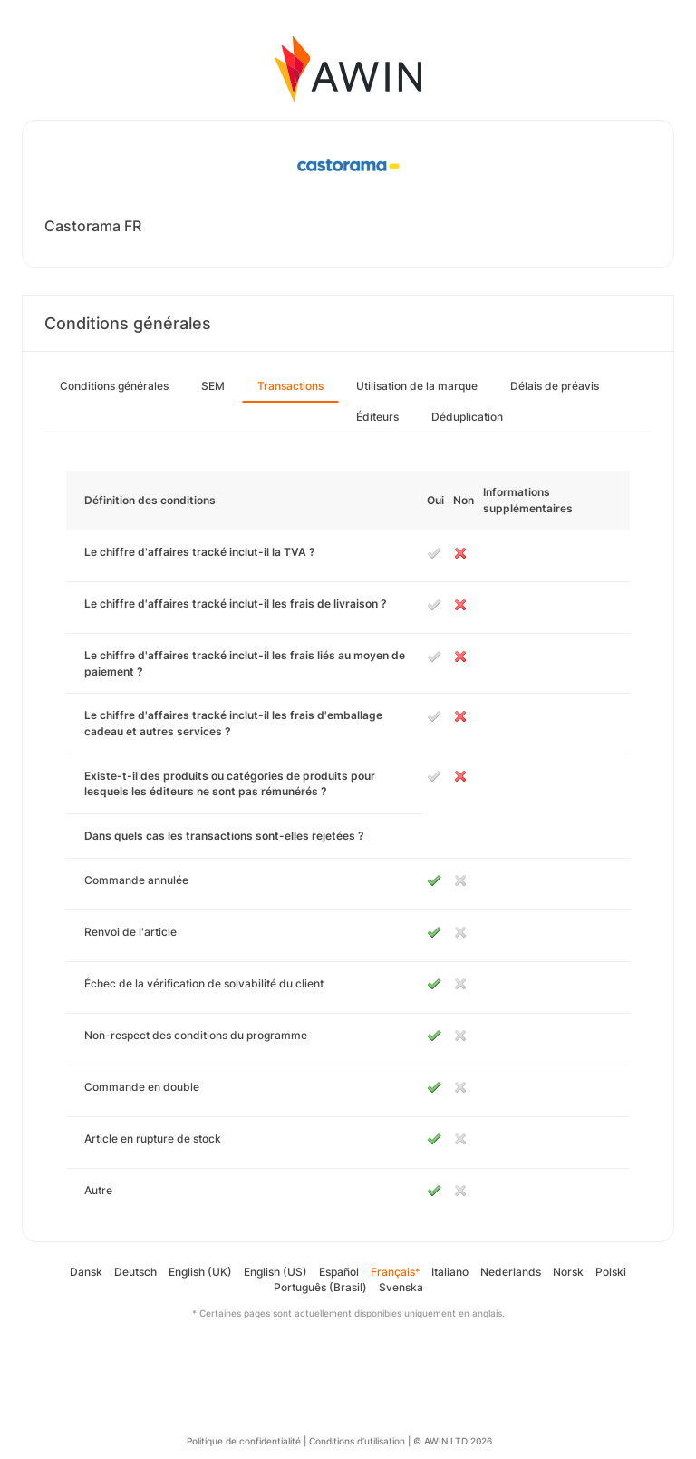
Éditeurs (377, 416)
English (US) (275, 1272)
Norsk (568, 1272)
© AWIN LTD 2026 (452, 1440)
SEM (213, 386)
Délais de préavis (554, 386)
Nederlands (510, 1272)
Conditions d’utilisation (357, 1440)
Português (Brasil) (320, 1287)
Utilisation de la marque (417, 386)
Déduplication (467, 416)
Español (339, 1272)
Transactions (290, 386)
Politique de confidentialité (244, 1440)
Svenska (401, 1287)
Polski (610, 1272)
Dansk (86, 1272)
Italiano (450, 1272)
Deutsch (135, 1272)
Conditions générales (114, 386)
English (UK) (200, 1272)
